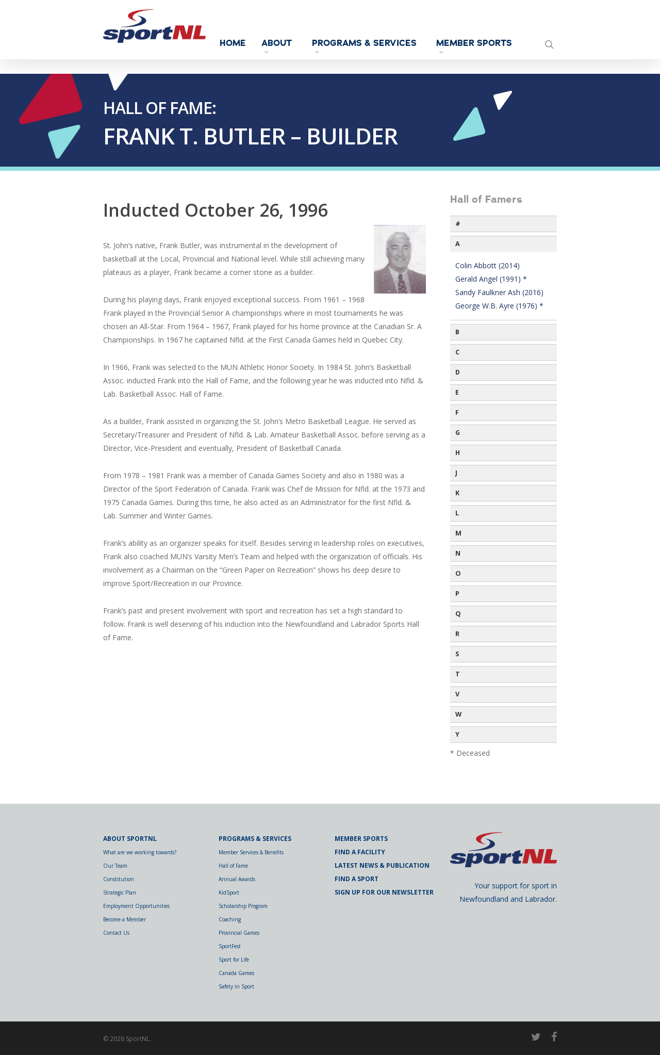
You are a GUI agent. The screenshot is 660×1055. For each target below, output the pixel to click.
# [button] (457, 223)
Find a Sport (356, 878)
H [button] (457, 452)
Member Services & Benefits (251, 852)
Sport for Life (234, 959)
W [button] (458, 714)
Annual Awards (237, 879)
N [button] (457, 553)
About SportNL (130, 838)
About (311, 46)
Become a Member (124, 919)
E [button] (457, 392)
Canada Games (236, 973)
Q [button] (458, 613)
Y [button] (457, 734)
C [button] (457, 352)
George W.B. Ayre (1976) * (499, 306)
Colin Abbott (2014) (487, 265)
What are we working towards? (139, 852)
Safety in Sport (236, 986)
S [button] (457, 654)
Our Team (115, 865)
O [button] (458, 573)
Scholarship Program (243, 906)
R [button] (457, 633)
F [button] (457, 412)
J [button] (456, 472)
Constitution (118, 879)
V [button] (457, 694)
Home (268, 43)
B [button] (457, 332)
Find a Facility (360, 852)
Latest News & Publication (382, 865)
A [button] (457, 243)
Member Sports (471, 48)
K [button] (457, 493)
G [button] (457, 432)
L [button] (457, 513)
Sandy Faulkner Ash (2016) (499, 292)
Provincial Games (239, 932)
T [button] (457, 674)
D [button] (457, 372)
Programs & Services (371, 48)
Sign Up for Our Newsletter (384, 892)
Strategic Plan (119, 892)
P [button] (457, 593)
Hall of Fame (233, 865)
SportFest (230, 946)
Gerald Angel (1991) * (491, 279)
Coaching (230, 919)
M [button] (458, 533)
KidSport (229, 892)
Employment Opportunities (136, 906)
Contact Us (116, 932)
